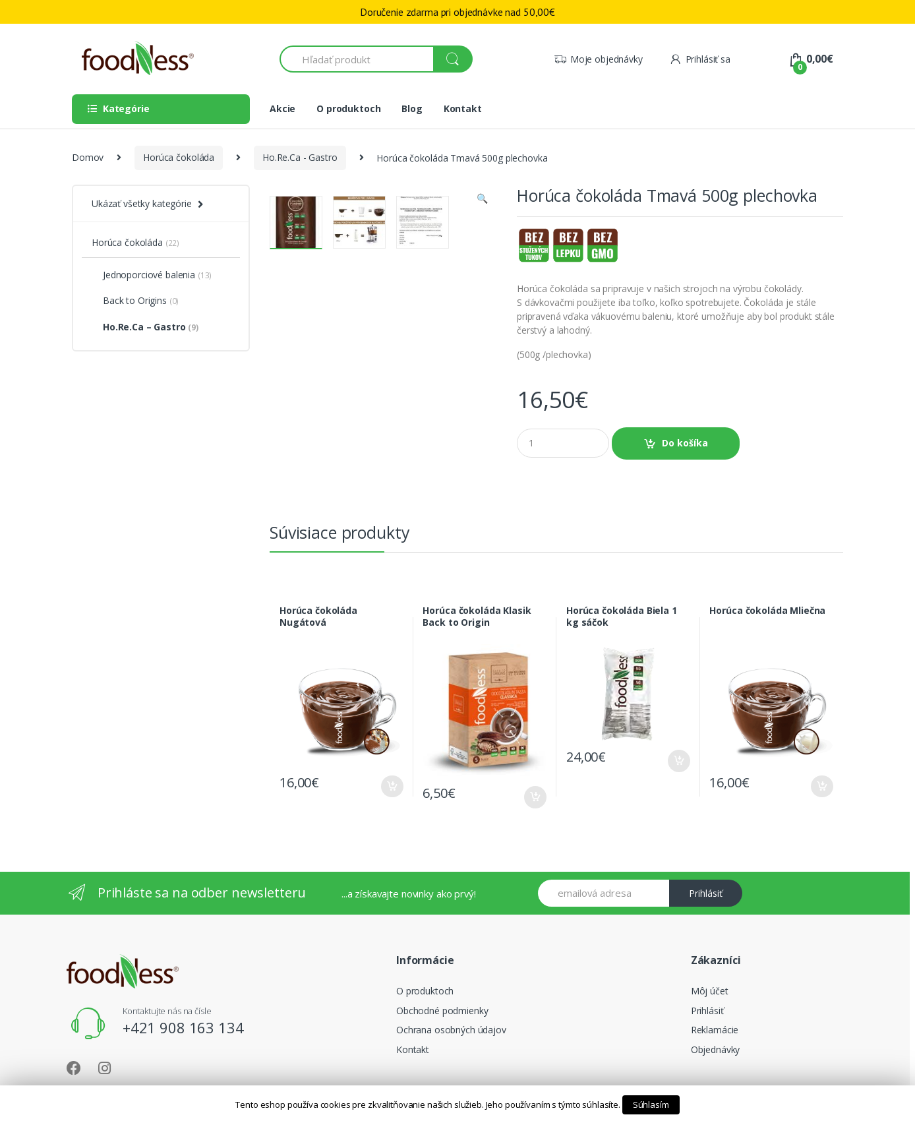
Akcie (282, 108)
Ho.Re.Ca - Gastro (300, 157)
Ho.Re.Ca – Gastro (145, 326)
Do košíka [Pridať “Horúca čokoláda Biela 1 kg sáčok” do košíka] (678, 761)
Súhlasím (651, 1104)
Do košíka (685, 443)
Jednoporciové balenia (152, 274)
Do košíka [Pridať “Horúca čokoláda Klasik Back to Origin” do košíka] (534, 797)
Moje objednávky (598, 59)
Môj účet (709, 991)
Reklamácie (715, 1029)
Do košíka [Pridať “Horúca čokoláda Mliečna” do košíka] (821, 786)
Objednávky (715, 1049)
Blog (411, 108)
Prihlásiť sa (699, 59)
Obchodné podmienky (442, 1010)
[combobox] (357, 59)
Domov (87, 157)
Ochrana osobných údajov (451, 1029)
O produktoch (348, 108)
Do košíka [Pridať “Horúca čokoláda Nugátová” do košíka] (391, 786)
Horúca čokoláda (178, 157)
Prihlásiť (706, 893)
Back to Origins (135, 300)
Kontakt (463, 108)
